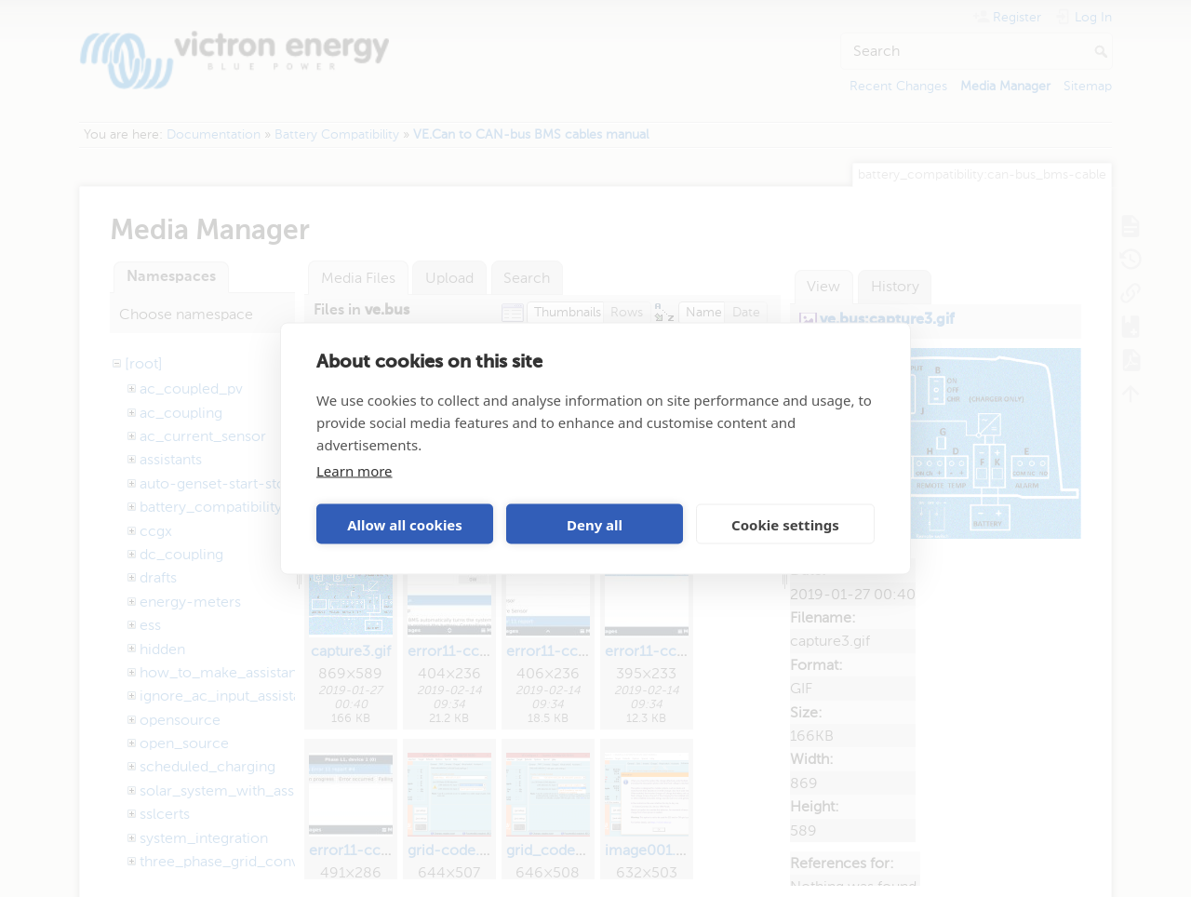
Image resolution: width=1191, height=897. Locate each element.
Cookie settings (785, 524)
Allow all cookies (404, 524)
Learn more (354, 471)
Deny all (594, 524)
